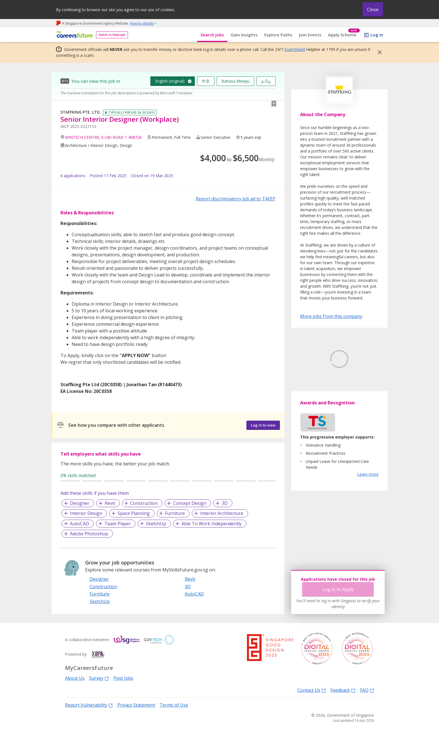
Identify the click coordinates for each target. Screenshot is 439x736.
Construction (144, 503)
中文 (206, 81)
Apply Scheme (344, 34)
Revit (110, 503)
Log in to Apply (338, 589)
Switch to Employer (112, 35)
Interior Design (86, 513)
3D (225, 503)
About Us (75, 678)
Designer (79, 503)
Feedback (343, 690)
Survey (99, 678)
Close (373, 9)
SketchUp (156, 524)
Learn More (316, 401)
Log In (376, 34)
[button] (378, 52)
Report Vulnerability (89, 704)
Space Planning (134, 513)
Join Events (310, 34)
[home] (74, 35)
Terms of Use (174, 704)
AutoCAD (79, 524)
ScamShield (294, 49)
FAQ (367, 690)
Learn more (368, 500)
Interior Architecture (221, 513)
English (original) (170, 81)
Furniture (175, 513)
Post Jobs (123, 678)
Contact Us (311, 690)
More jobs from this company (331, 316)
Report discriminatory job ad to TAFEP (235, 199)
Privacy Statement (136, 704)
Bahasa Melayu (235, 81)
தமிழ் (266, 81)
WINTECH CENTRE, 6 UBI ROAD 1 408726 (103, 137)
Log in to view (263, 425)
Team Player (117, 524)
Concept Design (189, 503)
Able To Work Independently (211, 524)
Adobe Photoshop (89, 534)
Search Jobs (212, 34)
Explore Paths (278, 34)
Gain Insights (244, 34)
